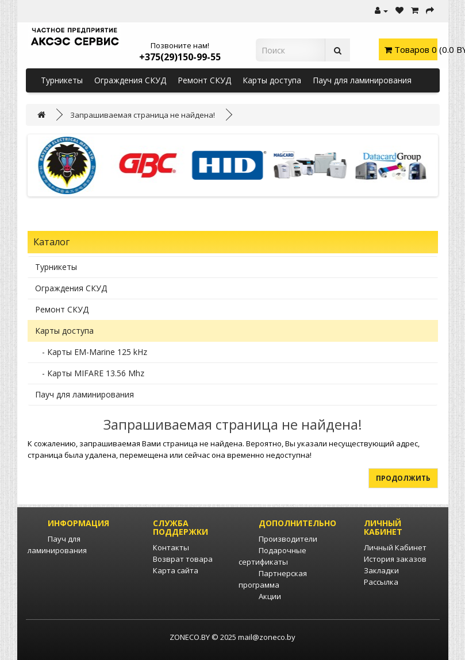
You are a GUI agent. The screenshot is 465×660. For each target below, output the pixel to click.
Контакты (171, 547)
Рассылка (381, 582)
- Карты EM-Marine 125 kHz (91, 351)
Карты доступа (272, 80)
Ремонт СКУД (204, 80)
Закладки (381, 570)
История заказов (395, 559)
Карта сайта (175, 570)
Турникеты (62, 80)
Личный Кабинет (395, 547)
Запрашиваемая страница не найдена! (142, 115)
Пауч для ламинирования (362, 80)
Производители (288, 539)
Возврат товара (183, 559)
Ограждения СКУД (130, 80)
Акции (270, 596)
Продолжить (403, 478)
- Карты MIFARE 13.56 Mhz (89, 373)
